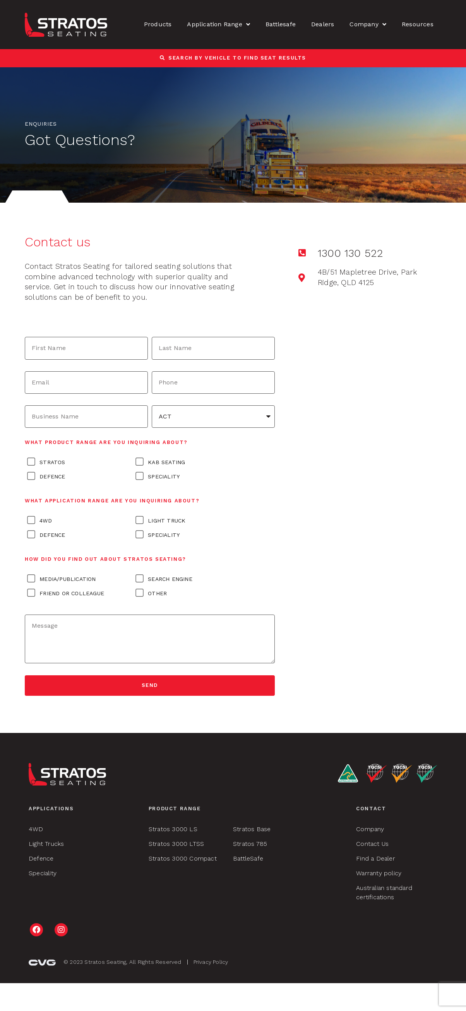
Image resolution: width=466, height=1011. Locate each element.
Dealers (322, 24)
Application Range (218, 24)
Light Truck (166, 520)
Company (368, 24)
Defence (52, 476)
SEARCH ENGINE (170, 579)
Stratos (52, 462)
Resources (417, 24)
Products (158, 24)
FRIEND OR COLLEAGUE (71, 593)
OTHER (157, 593)
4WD (45, 520)
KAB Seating (166, 462)
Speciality (164, 476)
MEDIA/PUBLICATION (67, 579)
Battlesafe (281, 24)
